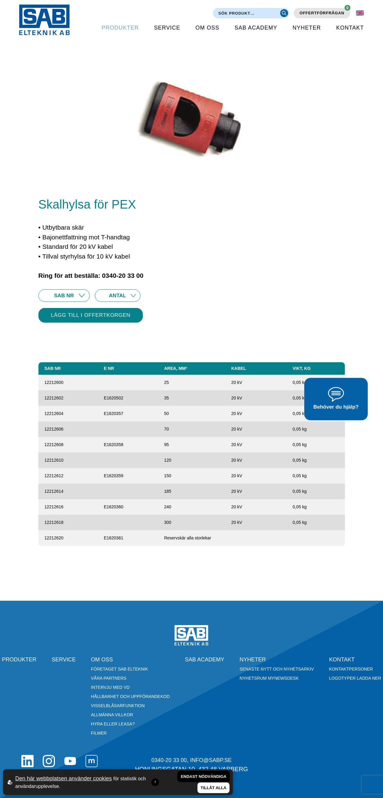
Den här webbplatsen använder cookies (63, 778)
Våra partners (108, 678)
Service (167, 28)
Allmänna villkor (112, 714)
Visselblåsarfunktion (118, 705)
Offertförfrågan (325, 11)
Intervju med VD (110, 687)
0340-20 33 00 (169, 760)
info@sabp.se (211, 760)
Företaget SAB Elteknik (119, 669)
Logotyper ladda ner (355, 678)
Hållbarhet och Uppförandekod (130, 696)
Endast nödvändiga (203, 776)
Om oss (207, 28)
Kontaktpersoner (351, 669)
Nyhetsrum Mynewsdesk (269, 678)
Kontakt (350, 28)
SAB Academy (256, 28)
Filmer (99, 733)
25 (117, 295)
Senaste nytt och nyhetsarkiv (277, 669)
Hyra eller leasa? (113, 723)
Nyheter (307, 28)
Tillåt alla (213, 787)
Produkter (120, 28)
